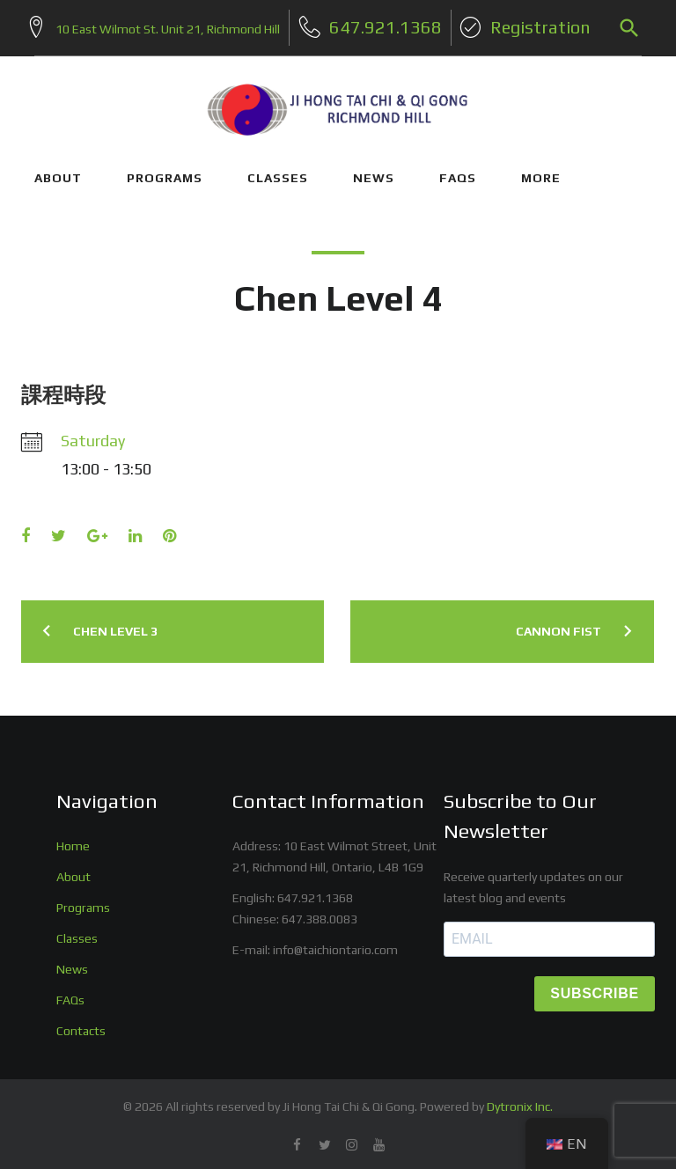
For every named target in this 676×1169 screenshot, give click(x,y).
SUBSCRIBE (594, 988)
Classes (77, 933)
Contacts (81, 1025)
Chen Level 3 (115, 625)
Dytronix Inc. (520, 1100)
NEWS (373, 172)
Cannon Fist (558, 625)
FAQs (457, 172)
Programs (83, 902)
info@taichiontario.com (335, 944)
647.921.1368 (315, 893)
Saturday (93, 435)
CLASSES (277, 172)
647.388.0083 (319, 914)
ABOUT (58, 172)
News (72, 964)
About (73, 871)
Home (73, 841)
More (541, 172)
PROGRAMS (164, 172)
